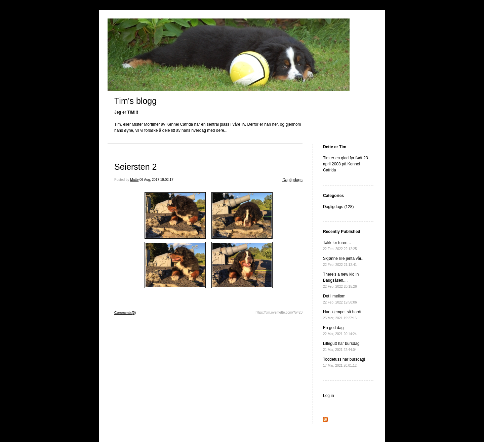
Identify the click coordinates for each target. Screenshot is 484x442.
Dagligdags (292, 179)
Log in (328, 395)
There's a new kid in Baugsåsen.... (341, 280)
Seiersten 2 (135, 166)
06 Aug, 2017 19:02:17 (156, 180)
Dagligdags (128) (338, 206)
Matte (134, 180)
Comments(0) (125, 313)
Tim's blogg (135, 101)
